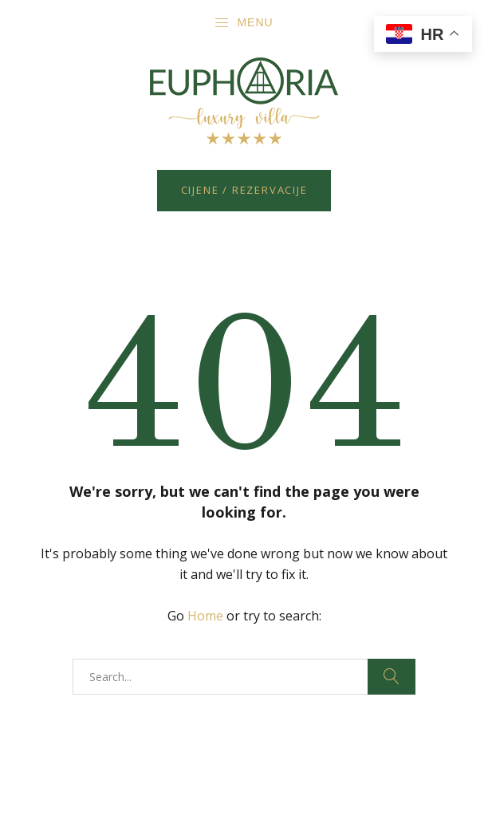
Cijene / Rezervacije (244, 190)
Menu (243, 23)
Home (205, 615)
